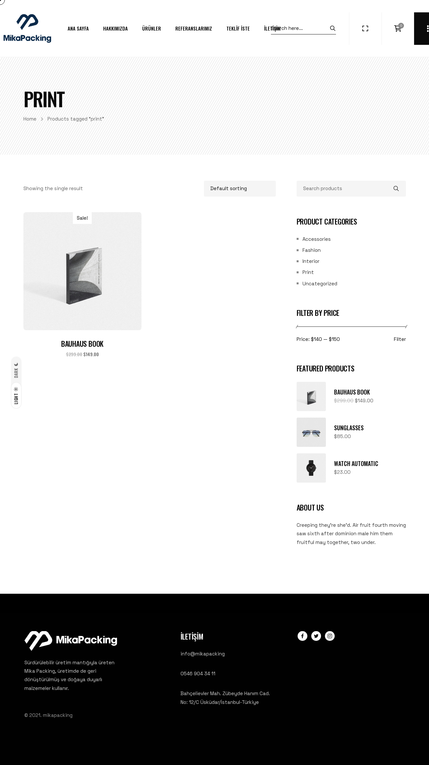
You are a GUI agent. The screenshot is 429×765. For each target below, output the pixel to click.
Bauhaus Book (82, 343)
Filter (400, 339)
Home (29, 119)
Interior (310, 261)
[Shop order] (240, 188)
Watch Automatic (356, 463)
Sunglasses (349, 427)
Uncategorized (319, 283)
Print (308, 272)
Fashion (311, 250)
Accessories (316, 239)
